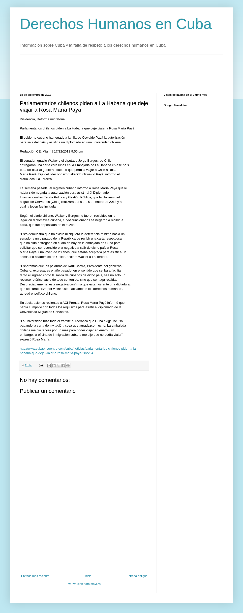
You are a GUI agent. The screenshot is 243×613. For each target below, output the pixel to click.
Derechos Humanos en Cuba (116, 24)
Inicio (88, 576)
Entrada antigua (137, 576)
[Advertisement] (110, 73)
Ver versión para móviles (84, 584)
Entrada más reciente (35, 576)
